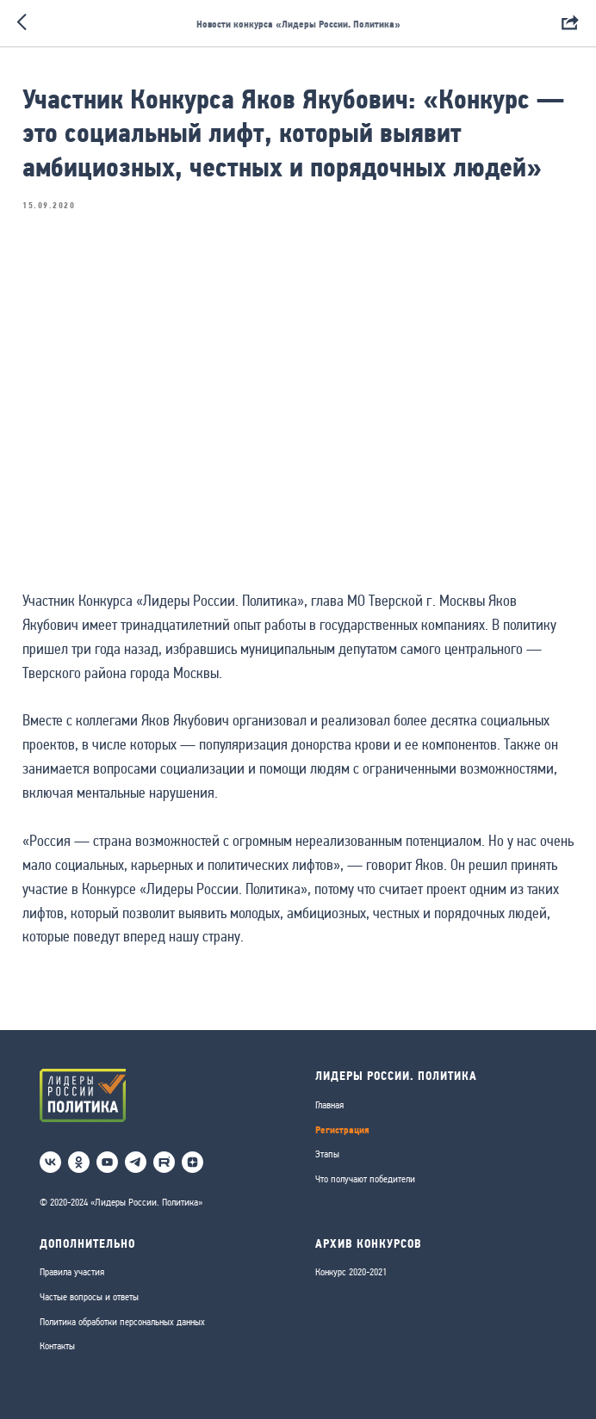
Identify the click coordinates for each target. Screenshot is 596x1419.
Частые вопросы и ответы (89, 1297)
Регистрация (342, 1129)
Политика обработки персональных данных (122, 1322)
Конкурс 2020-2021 (351, 1272)
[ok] (79, 1162)
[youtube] (107, 1162)
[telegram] (135, 1162)
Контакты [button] (57, 1346)
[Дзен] (192, 1162)
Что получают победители (365, 1179)
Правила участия (72, 1272)
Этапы (327, 1154)
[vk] (50, 1162)
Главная (329, 1105)
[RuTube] (164, 1162)
